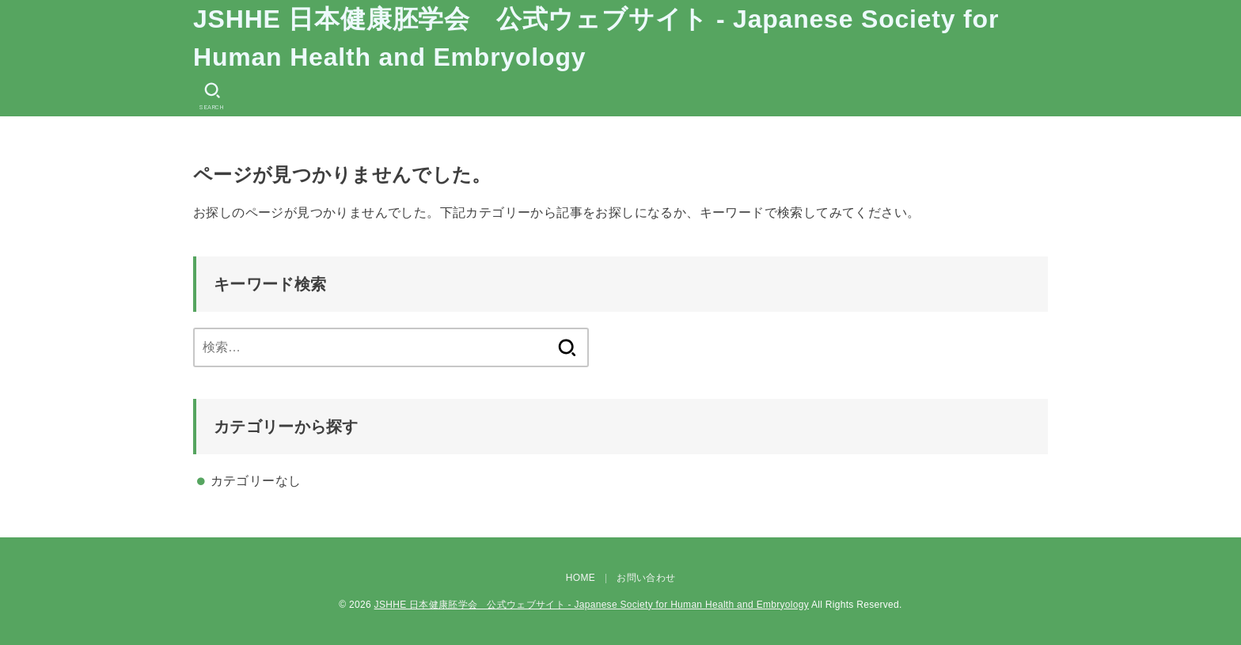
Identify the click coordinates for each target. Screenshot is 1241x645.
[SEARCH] (212, 96)
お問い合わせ (646, 577)
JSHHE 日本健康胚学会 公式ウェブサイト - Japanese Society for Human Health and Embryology (596, 38)
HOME (580, 577)
